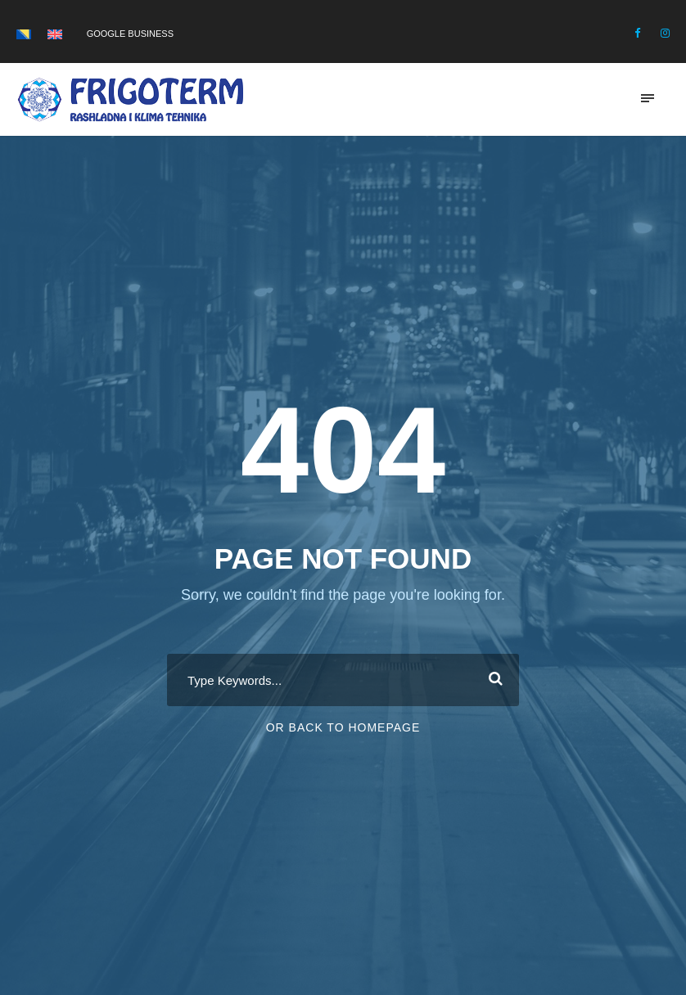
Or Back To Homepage (343, 727)
